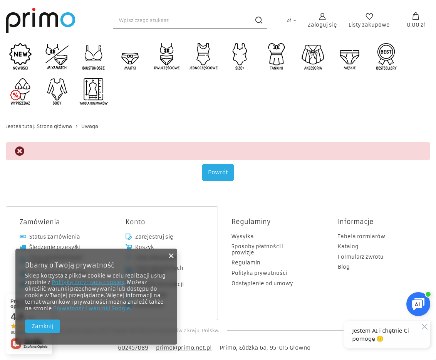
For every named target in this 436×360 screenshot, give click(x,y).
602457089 (133, 347)
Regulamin (245, 263)
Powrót (218, 172)
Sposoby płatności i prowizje (257, 250)
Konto (135, 222)
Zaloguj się (322, 25)
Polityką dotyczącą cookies (88, 282)
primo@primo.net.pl (184, 347)
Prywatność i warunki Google (91, 308)
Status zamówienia (54, 237)
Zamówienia (40, 222)
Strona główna (54, 126)
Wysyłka (242, 237)
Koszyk (144, 247)
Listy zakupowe (369, 25)
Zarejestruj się (154, 237)
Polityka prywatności (259, 273)
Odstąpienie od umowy (262, 284)
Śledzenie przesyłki (54, 247)
